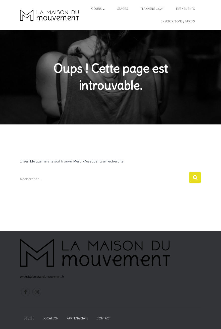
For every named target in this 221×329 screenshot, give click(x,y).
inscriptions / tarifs (178, 21)
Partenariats (77, 318)
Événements (185, 9)
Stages (122, 9)
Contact (103, 318)
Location (50, 318)
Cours (98, 9)
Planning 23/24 (151, 9)
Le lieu (29, 318)
